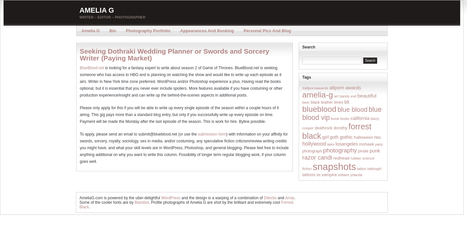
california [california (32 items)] (360, 118)
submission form (212, 134)
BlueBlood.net (92, 68)
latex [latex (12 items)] (331, 144)
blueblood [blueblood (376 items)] (319, 109)
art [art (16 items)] (336, 96)
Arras (289, 198)
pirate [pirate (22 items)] (363, 151)
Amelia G (96, 10)
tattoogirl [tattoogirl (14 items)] (374, 169)
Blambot (142, 202)
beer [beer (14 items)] (306, 102)
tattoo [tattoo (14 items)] (361, 169)
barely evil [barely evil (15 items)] (348, 96)
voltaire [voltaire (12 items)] (343, 175)
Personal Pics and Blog (267, 30)
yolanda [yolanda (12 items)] (356, 175)
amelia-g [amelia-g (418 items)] (317, 94)
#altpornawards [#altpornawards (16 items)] (315, 88)
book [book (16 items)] (335, 118)
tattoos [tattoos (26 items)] (309, 174)
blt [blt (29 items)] (346, 102)
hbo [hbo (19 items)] (377, 137)
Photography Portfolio (148, 30)
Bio (112, 30)
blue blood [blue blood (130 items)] (352, 109)
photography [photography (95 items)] (340, 150)
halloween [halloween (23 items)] (363, 137)
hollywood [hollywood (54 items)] (314, 144)
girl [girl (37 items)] (325, 137)
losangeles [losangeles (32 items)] (347, 144)
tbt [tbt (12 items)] (318, 175)
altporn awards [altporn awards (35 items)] (345, 87)
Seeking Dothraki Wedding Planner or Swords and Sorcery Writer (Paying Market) (174, 54)
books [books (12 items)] (344, 119)
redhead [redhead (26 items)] (341, 158)
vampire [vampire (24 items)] (329, 174)
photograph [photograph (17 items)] (312, 151)
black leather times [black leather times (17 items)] (327, 102)
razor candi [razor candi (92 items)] (317, 157)
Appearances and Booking (207, 30)
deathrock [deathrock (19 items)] (324, 128)
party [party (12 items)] (379, 144)
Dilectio (270, 198)
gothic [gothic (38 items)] (346, 137)
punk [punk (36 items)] (375, 150)
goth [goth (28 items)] (334, 137)
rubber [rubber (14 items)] (356, 158)
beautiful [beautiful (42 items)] (367, 95)
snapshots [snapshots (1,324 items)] (334, 166)
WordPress (170, 198)
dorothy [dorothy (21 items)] (340, 127)
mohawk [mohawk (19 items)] (366, 144)
